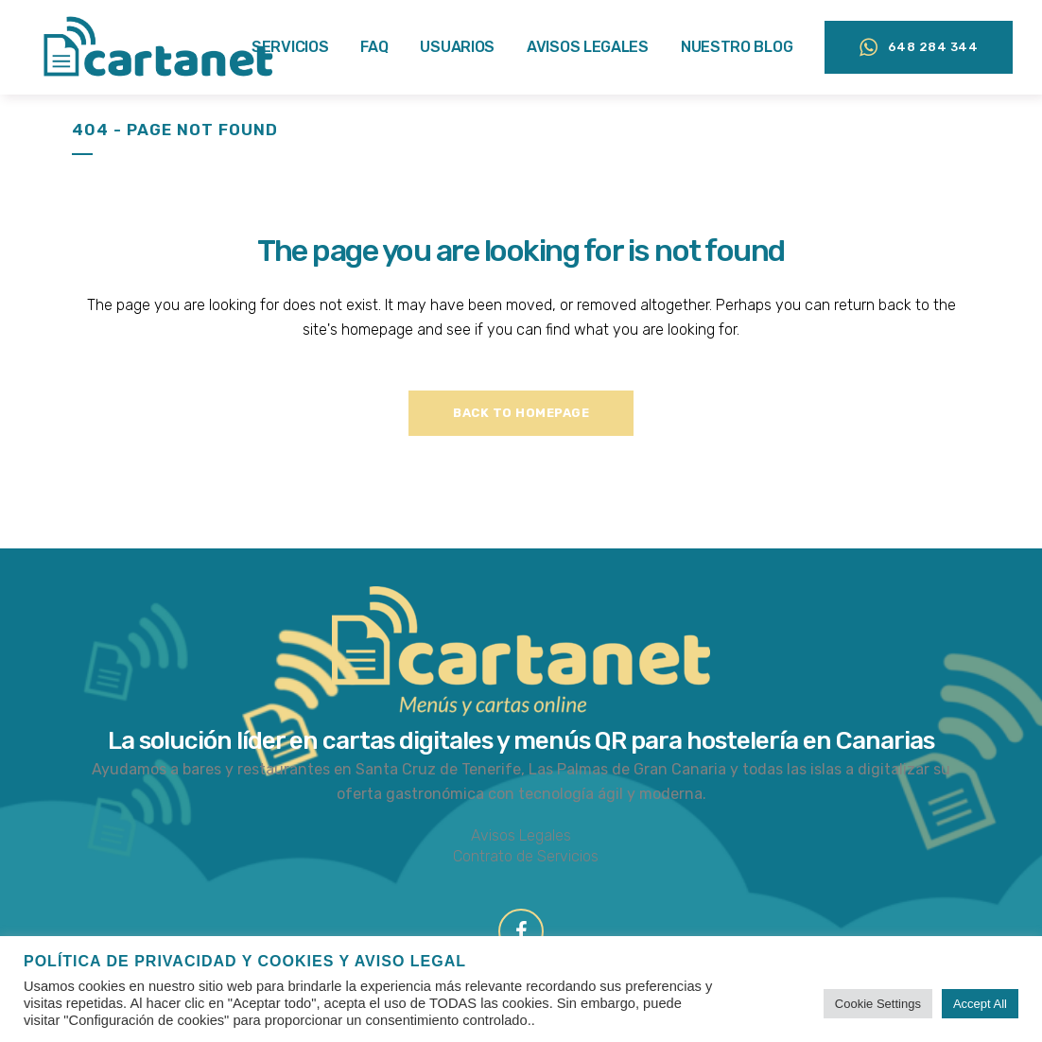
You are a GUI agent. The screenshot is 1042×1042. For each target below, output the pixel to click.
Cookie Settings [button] (878, 1004)
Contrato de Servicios (526, 856)
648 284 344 (905, 47)
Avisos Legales (521, 835)
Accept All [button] (980, 1004)
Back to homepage (521, 413)
